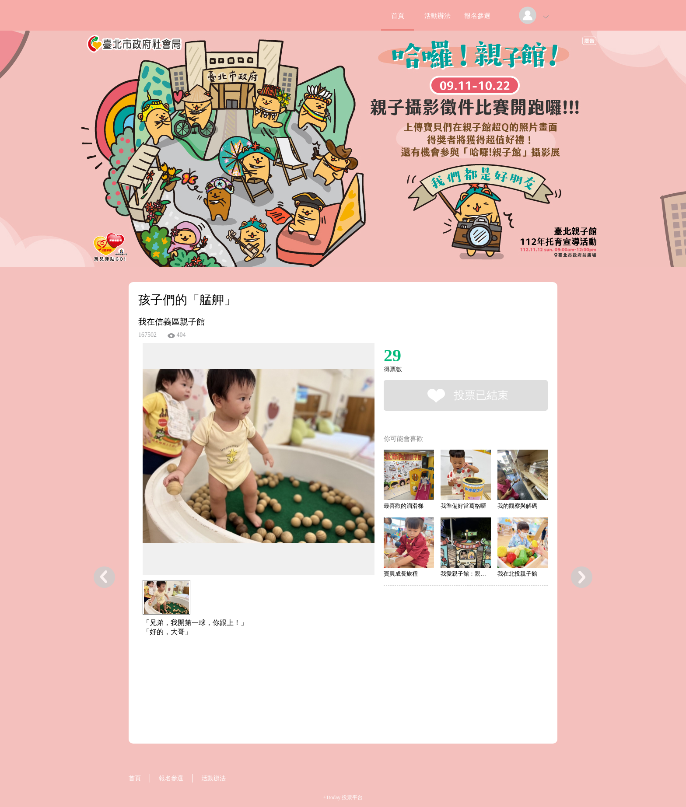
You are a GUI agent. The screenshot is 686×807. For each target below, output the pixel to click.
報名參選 (477, 15)
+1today (331, 797)
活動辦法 (437, 15)
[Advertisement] (245, 676)
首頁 (397, 15)
